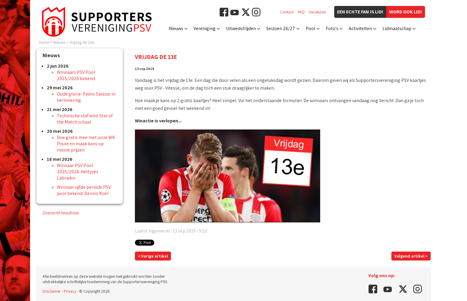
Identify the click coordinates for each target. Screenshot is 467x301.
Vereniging (205, 28)
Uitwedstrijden (241, 28)
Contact (287, 12)
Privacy (70, 291)
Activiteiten (360, 28)
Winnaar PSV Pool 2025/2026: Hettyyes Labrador (77, 171)
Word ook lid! (405, 12)
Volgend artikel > (411, 256)
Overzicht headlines (60, 213)
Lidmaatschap (396, 28)
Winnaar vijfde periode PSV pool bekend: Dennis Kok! (84, 190)
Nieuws (176, 28)
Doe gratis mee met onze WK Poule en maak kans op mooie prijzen (86, 143)
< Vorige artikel (153, 256)
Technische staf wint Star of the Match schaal (85, 119)
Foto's (332, 28)
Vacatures (317, 12)
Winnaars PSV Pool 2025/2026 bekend (76, 75)
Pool (310, 28)
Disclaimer (52, 291)
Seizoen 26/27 (280, 28)
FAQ (301, 12)
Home (44, 42)
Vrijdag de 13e (82, 42)
